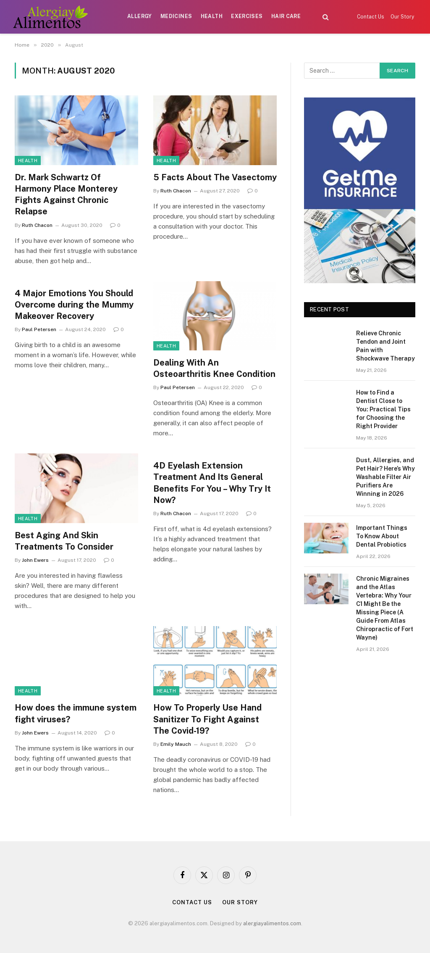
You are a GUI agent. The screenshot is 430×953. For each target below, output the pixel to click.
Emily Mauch (175, 744)
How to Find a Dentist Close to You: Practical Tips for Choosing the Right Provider (383, 409)
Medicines (176, 16)
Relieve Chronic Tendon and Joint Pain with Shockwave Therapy (385, 346)
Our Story (402, 17)
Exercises (246, 16)
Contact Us (370, 17)
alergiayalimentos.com (272, 923)
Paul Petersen (39, 329)
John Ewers (35, 560)
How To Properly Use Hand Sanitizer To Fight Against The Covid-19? (207, 719)
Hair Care (286, 16)
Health (212, 16)
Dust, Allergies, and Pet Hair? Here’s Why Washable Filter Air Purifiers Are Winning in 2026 (385, 477)
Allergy (139, 16)
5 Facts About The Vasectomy (215, 177)
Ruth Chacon (37, 225)
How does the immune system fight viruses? (75, 713)
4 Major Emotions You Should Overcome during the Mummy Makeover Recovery (74, 304)
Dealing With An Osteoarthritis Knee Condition (214, 368)
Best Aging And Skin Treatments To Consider (64, 541)
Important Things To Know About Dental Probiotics (381, 536)
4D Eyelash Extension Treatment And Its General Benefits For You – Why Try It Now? (212, 483)
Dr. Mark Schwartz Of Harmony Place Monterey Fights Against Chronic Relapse (66, 194)
